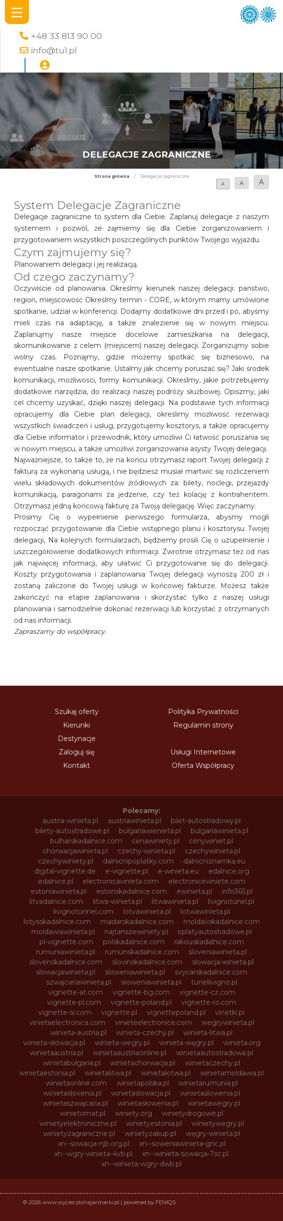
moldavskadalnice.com (221, 921)
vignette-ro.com (208, 1002)
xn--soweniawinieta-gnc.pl (182, 1143)
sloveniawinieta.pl (218, 952)
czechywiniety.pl (65, 861)
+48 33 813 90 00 (66, 36)
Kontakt (76, 765)
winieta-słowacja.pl (54, 1042)
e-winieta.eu (178, 871)
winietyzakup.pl (150, 1133)
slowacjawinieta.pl (65, 972)
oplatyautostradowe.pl (215, 931)
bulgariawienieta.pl (150, 830)
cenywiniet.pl (211, 841)
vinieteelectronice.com (153, 1022)
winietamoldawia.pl (232, 1073)
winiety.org (133, 1113)
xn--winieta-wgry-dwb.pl (141, 1163)
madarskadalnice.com (137, 921)
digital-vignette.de (65, 871)
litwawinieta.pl (175, 901)
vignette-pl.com (74, 1002)
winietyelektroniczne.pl (77, 1123)
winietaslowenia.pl (210, 1093)
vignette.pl (119, 1012)
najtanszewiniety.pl (136, 931)
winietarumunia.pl (208, 1083)
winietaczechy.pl (212, 1063)
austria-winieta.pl (70, 820)
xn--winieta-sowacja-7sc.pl (185, 1153)
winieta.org (241, 1042)
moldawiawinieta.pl (63, 931)
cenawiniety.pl (156, 841)
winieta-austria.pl (78, 1032)
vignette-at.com (75, 992)
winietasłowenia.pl (147, 1103)
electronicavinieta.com (121, 881)
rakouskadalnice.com (209, 941)
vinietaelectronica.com (67, 1022)
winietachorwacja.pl (142, 1063)
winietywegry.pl (218, 1123)
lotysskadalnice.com (57, 921)
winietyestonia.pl (154, 1123)
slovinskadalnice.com (147, 962)
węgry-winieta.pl (213, 1133)
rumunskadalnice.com (142, 952)
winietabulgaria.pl (72, 1063)
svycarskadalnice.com (211, 972)
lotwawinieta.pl (205, 911)
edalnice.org (228, 871)
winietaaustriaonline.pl (130, 1052)
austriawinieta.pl (134, 820)
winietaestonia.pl (47, 1073)
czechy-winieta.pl (146, 851)
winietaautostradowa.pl (214, 1052)
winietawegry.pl (214, 1103)
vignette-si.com (65, 1012)
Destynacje (77, 738)
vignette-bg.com (141, 992)
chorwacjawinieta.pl (75, 851)
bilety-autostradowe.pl (72, 830)
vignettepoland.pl (176, 1012)
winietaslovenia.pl (72, 1093)
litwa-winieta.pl (117, 901)
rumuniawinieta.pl (65, 952)
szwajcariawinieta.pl (78, 982)
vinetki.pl (229, 1012)
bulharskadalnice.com (86, 841)
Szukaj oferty (77, 711)
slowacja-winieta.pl (223, 962)
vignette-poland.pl (141, 1002)
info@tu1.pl (54, 50)
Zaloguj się (76, 752)
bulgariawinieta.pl (219, 830)
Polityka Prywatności (203, 711)
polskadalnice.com (134, 941)
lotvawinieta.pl (147, 911)
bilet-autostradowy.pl (206, 820)
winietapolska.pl (142, 1083)
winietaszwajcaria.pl (75, 1103)
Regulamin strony (203, 725)
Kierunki (76, 725)
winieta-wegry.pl (122, 1042)
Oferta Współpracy (203, 765)
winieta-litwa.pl (207, 1032)
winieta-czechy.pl (145, 1032)
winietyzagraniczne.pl (79, 1133)
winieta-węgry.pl (186, 1042)
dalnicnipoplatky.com (138, 861)
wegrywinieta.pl (228, 1022)
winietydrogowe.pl (192, 1113)
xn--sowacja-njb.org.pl (93, 1143)
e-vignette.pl (126, 871)
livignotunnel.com (83, 911)
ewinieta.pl (194, 891)
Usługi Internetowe (203, 752)
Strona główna (111, 176)
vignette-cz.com (207, 992)
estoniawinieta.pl (59, 891)
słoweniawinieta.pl (151, 982)
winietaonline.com (76, 1083)
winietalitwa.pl (108, 1073)
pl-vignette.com (66, 941)
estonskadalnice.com (131, 891)
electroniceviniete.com (206, 881)
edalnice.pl (55, 881)
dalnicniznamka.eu (214, 861)
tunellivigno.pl (214, 982)
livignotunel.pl (231, 901)
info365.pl (237, 891)
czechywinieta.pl (212, 851)
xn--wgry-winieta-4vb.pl (93, 1153)
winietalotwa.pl (166, 1073)
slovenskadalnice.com (66, 962)
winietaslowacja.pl (140, 1093)
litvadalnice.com (56, 901)
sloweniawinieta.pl (135, 972)
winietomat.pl (82, 1113)
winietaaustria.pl (56, 1052)
